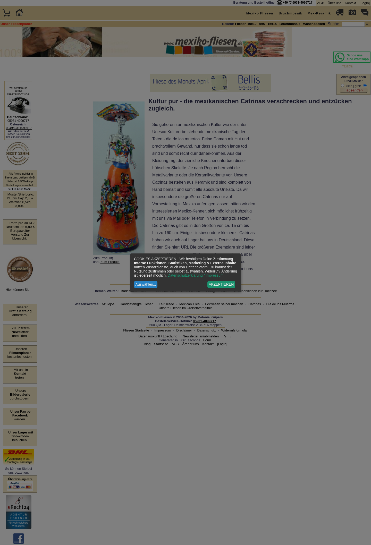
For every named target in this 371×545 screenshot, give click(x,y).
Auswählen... (146, 284)
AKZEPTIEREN (221, 284)
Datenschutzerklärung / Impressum (196, 275)
